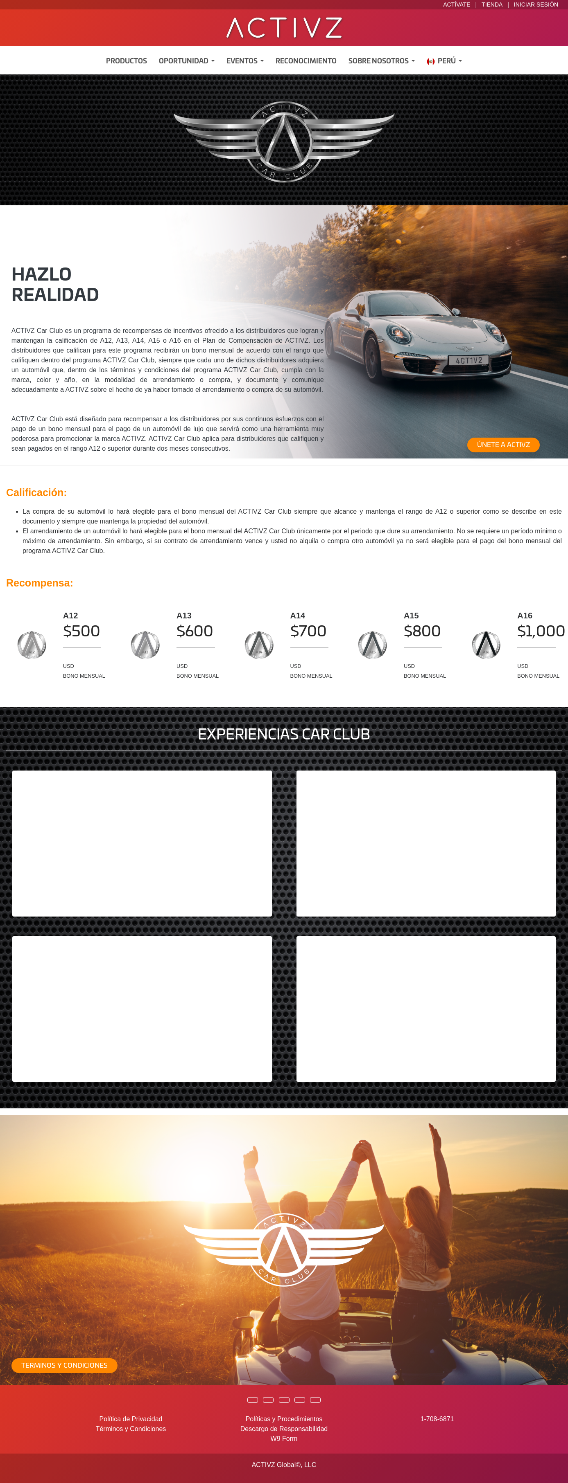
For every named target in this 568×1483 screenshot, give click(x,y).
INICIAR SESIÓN (536, 4)
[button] (252, 1400)
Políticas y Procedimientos (284, 1419)
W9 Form (284, 1438)
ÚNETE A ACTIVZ (503, 445)
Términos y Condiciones (131, 1428)
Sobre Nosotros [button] (379, 61)
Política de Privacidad (131, 1419)
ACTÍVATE (456, 4)
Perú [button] (442, 61)
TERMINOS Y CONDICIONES (64, 1365)
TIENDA (492, 4)
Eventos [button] (242, 61)
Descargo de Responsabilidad (284, 1428)
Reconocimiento (306, 61)
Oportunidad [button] (184, 61)
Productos (126, 61)
